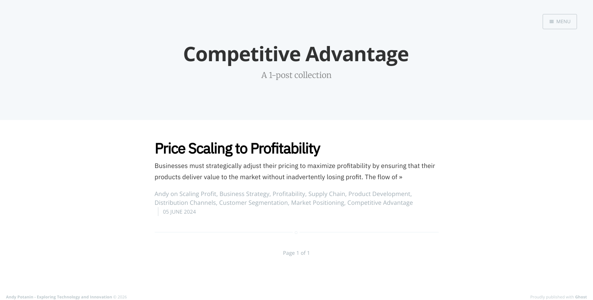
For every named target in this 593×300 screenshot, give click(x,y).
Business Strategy (245, 194)
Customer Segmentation (253, 203)
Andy (162, 194)
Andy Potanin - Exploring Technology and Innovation (59, 297)
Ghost (581, 297)
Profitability (289, 194)
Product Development (379, 194)
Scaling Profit (198, 194)
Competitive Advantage (380, 203)
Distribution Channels (185, 203)
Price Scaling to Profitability (237, 148)
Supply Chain (326, 194)
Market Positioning (317, 203)
